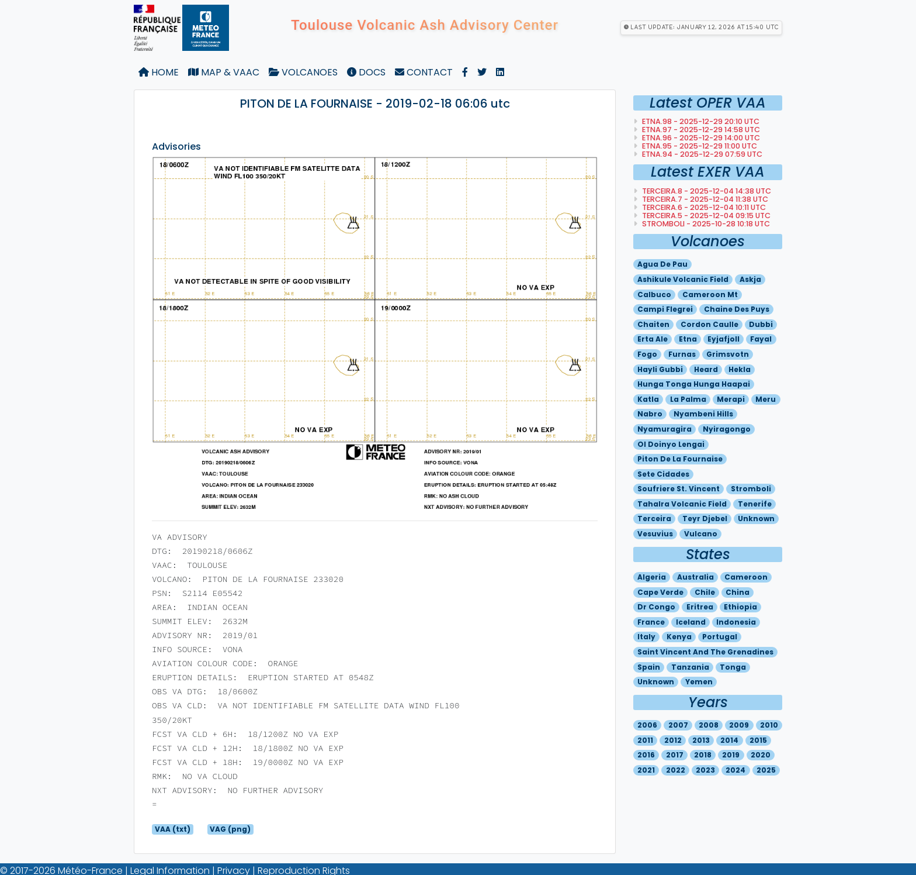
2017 (674, 755)
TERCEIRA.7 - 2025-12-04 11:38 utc (704, 199)
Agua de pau (662, 264)
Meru (765, 399)
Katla (648, 399)
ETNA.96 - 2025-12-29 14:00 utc (700, 138)
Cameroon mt (710, 294)
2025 (766, 770)
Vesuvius (655, 534)
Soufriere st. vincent (678, 489)
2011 (645, 740)
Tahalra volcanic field (682, 504)
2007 (678, 725)
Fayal (761, 339)
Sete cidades (663, 474)
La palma (688, 399)
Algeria (651, 577)
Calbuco (654, 294)
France (651, 622)
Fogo (647, 354)
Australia (695, 577)
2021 (646, 770)
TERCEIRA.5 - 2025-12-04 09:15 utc (705, 216)
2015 (758, 740)
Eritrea (699, 607)
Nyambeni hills (703, 414)
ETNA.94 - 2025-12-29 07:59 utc (701, 154)
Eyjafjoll (723, 339)
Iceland (691, 622)
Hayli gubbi (660, 369)
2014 (729, 740)
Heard (706, 369)
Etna (688, 339)
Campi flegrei (665, 309)
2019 (731, 755)
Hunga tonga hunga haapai (693, 384)
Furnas (682, 354)
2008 (709, 725)
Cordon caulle (709, 324)
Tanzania (690, 667)
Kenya (679, 637)
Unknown (756, 518)
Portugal (719, 637)
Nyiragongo (727, 429)
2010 (769, 725)
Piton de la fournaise (680, 459)
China (738, 592)
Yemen (699, 682)
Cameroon (746, 577)
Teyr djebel (704, 518)
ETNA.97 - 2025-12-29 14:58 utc (700, 130)
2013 (701, 740)
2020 (761, 755)
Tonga (733, 667)
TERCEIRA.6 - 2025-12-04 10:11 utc (703, 207)
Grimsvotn (727, 354)
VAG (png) (230, 829)
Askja (750, 279)
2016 (646, 755)
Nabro (649, 414)
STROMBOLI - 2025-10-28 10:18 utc (705, 224)
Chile (705, 592)
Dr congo (656, 607)
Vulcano (700, 534)
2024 (735, 770)
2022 (675, 770)
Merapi (731, 399)
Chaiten (653, 324)
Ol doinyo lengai (671, 444)
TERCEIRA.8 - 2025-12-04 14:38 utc (705, 191)
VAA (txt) (172, 829)
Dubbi (761, 324)
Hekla (739, 369)
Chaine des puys (736, 309)
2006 (647, 725)
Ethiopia (740, 607)
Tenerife (755, 504)
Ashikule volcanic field (682, 279)
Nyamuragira (664, 429)
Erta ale (652, 339)
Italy (646, 637)
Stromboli (751, 489)
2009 (739, 725)
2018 (703, 755)
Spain (648, 667)
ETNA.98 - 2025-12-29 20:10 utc (699, 121)
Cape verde (660, 592)
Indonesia (736, 622)
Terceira (654, 518)
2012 (673, 740)
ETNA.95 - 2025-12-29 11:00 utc (698, 146)
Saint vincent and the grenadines (705, 652)
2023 (705, 770)
